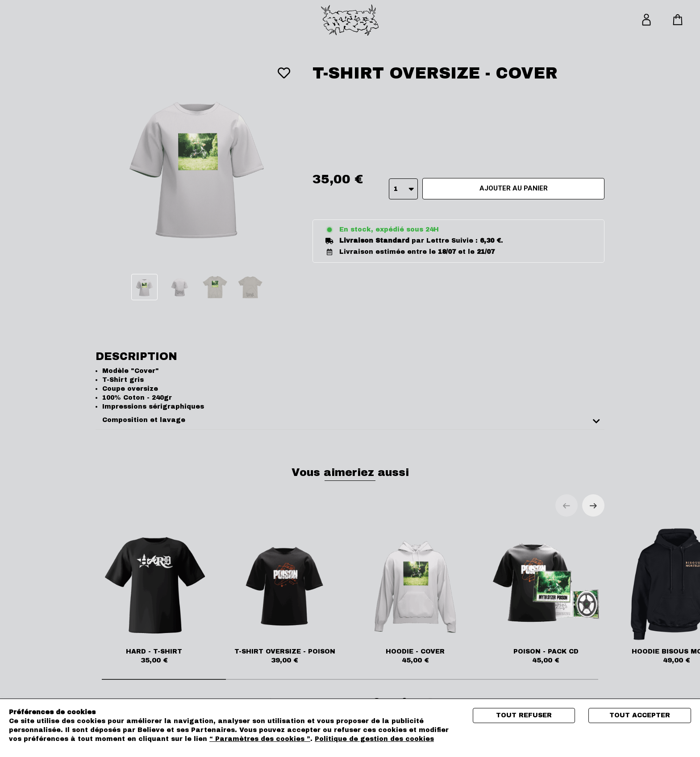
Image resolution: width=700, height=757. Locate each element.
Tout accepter (639, 715)
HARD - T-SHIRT (154, 595)
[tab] (350, 420)
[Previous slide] (566, 505)
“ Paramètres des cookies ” (259, 739)
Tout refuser (524, 715)
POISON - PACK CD (546, 595)
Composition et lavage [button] (143, 420)
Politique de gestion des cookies (374, 739)
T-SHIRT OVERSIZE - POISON (285, 595)
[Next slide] (593, 505)
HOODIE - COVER (415, 595)
